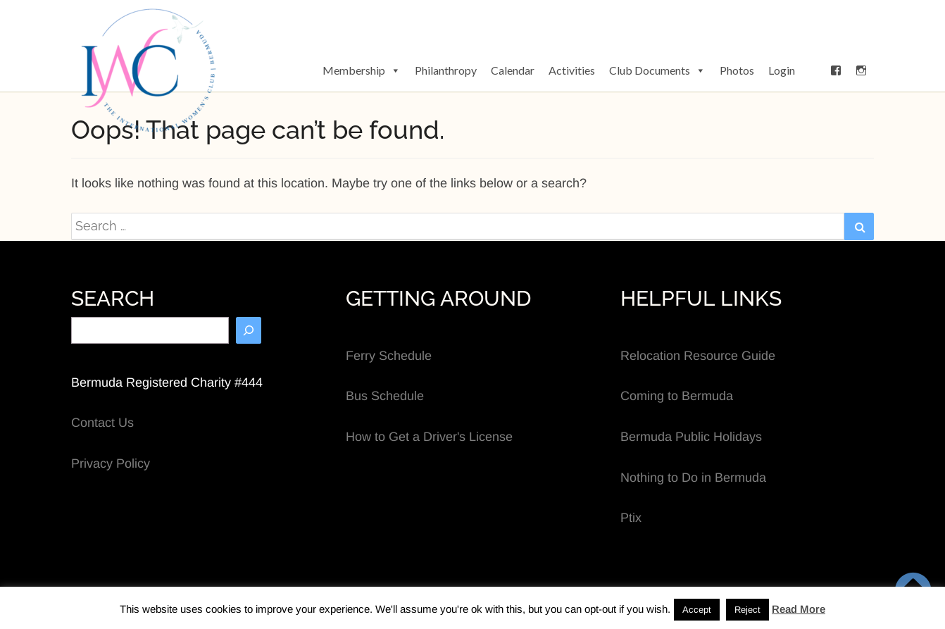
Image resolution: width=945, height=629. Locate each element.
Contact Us (102, 423)
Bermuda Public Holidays (691, 437)
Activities (572, 70)
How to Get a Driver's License (429, 437)
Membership (362, 70)
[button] (812, 70)
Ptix (631, 518)
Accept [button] (696, 609)
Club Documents (657, 70)
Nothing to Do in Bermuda (693, 478)
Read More (798, 609)
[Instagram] (861, 70)
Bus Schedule (385, 396)
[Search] (248, 330)
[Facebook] (836, 70)
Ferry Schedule (389, 356)
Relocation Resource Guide (697, 356)
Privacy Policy (110, 463)
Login (781, 70)
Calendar (512, 70)
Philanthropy (446, 70)
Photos (737, 70)
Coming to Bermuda (676, 396)
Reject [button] (747, 609)
